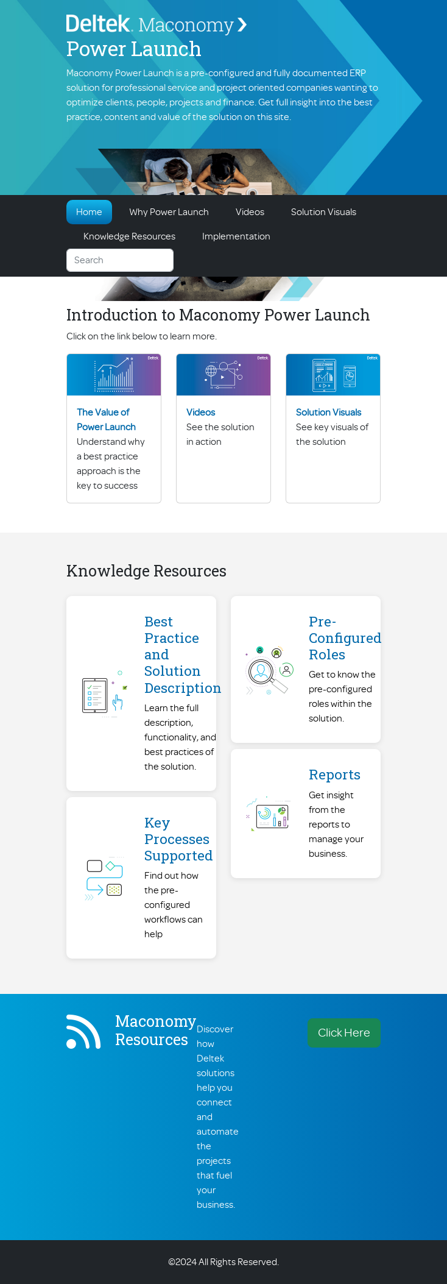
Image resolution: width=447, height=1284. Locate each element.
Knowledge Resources (129, 236)
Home (89, 212)
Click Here (344, 1033)
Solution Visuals (323, 212)
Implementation (236, 236)
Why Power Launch (169, 212)
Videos (250, 212)
